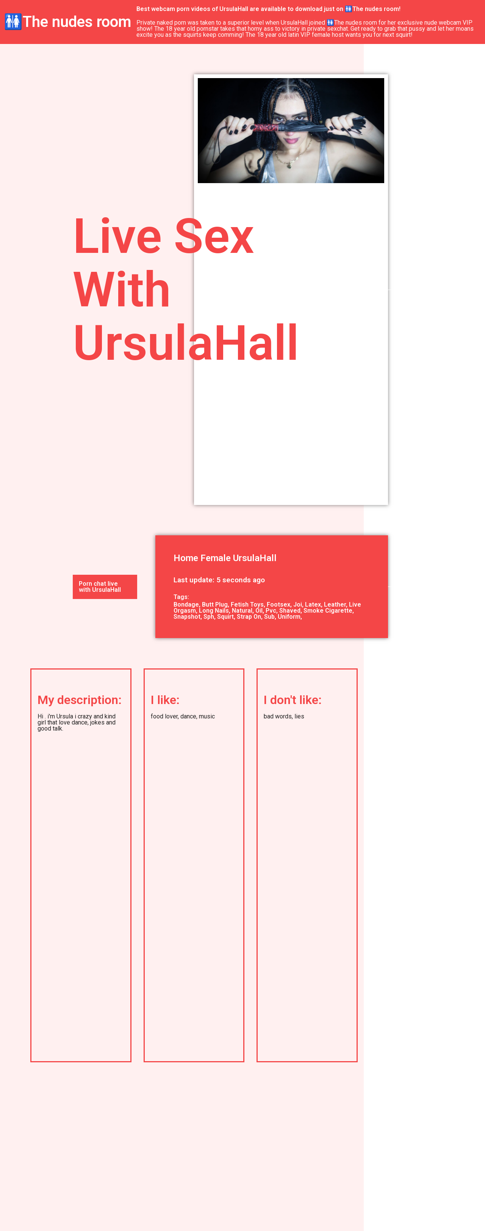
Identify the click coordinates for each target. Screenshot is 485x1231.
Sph (208, 616)
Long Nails (214, 610)
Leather (335, 604)
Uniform (289, 616)
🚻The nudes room (67, 22)
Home (186, 558)
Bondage (186, 604)
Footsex (278, 604)
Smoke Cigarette (328, 610)
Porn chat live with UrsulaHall (100, 586)
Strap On (249, 616)
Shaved (289, 610)
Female (215, 558)
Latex (313, 604)
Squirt (225, 616)
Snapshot (187, 616)
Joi (297, 604)
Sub (269, 616)
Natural (242, 610)
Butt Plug (215, 604)
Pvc (271, 610)
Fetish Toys (247, 604)
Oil (259, 610)
